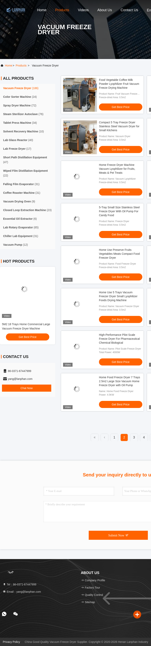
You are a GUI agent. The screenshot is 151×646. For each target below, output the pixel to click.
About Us (104, 10)
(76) (23, 114)
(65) (21, 227)
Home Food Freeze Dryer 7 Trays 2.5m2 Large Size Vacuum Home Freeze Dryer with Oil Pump (119, 381)
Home (42, 10)
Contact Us (129, 10)
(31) (21, 184)
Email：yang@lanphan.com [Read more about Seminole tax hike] (22, 591)
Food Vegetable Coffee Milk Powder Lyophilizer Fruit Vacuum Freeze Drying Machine (119, 83)
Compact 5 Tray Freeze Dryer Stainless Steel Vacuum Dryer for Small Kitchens (119, 126)
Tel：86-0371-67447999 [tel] (19, 584)
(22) (25, 173)
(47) (25, 160)
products (21, 65)
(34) (20, 122)
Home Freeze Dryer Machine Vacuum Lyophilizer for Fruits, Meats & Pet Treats (117, 168)
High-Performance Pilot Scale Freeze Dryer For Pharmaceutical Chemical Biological (119, 338)
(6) (20, 218)
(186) (20, 88)
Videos (83, 10)
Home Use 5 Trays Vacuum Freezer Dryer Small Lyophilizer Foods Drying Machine (118, 296)
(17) (17, 148)
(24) (20, 96)
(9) (19, 201)
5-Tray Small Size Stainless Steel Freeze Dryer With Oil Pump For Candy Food (119, 211)
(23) (27, 210)
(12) (15, 244)
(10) (23, 131)
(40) (18, 140)
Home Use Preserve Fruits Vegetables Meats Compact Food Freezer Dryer (119, 253)
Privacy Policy (11, 641)
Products (62, 10)
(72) (19, 105)
